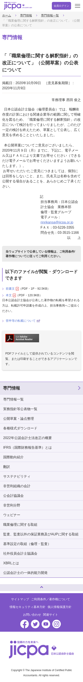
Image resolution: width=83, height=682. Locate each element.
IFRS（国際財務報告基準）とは (27, 447)
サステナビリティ (17, 476)
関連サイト (50, 614)
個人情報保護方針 (59, 607)
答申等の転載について (23, 320)
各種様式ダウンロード (20, 428)
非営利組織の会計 (17, 486)
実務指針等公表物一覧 (20, 409)
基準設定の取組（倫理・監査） (27, 544)
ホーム (6, 15)
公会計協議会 (13, 495)
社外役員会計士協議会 (20, 553)
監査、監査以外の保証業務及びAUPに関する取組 (41, 534)
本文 (11, 295)
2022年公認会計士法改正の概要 (27, 438)
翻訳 (6, 467)
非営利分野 (11, 505)
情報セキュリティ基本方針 (27, 607)
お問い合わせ (32, 614)
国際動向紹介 (13, 457)
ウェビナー (11, 515)
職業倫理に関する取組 (20, 524)
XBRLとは (11, 563)
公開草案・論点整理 (18, 418)
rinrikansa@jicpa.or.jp (57, 222)
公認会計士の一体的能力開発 (25, 573)
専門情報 (26, 15)
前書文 (12, 288)
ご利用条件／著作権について (50, 599)
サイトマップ (20, 599)
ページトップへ (7, 586)
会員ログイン (61, 5)
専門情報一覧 (50, 15)
